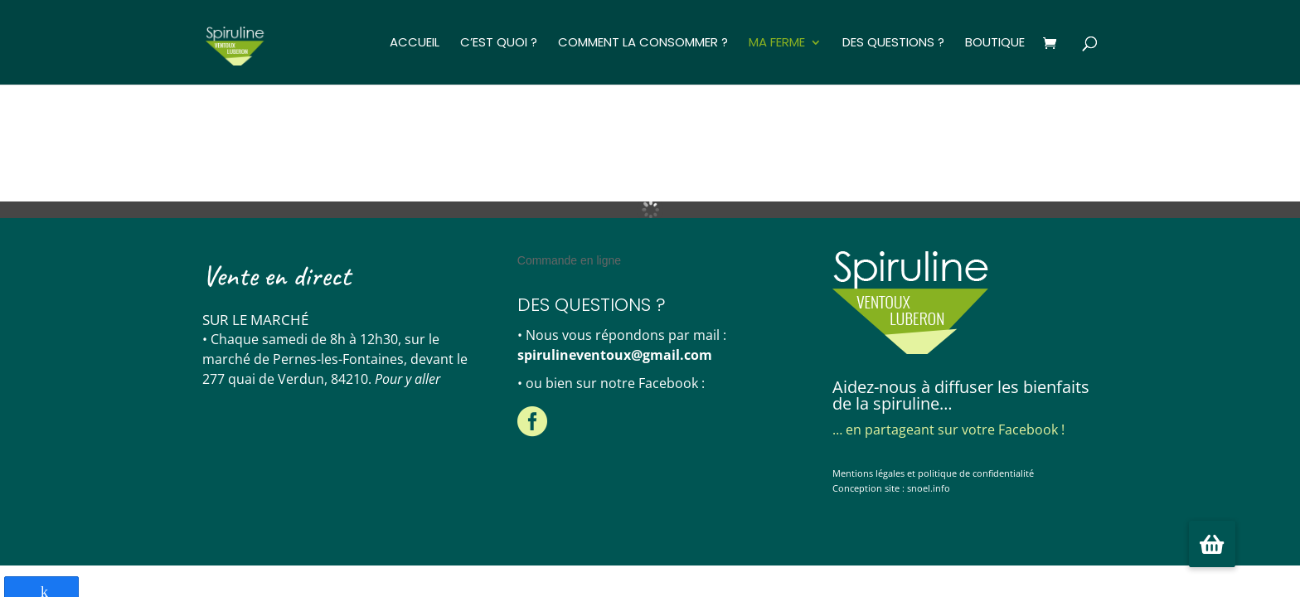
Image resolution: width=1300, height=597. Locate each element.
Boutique (995, 43)
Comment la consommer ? (643, 43)
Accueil (414, 43)
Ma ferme (777, 43)
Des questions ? (893, 43)
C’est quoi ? (498, 43)
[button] (1212, 544)
